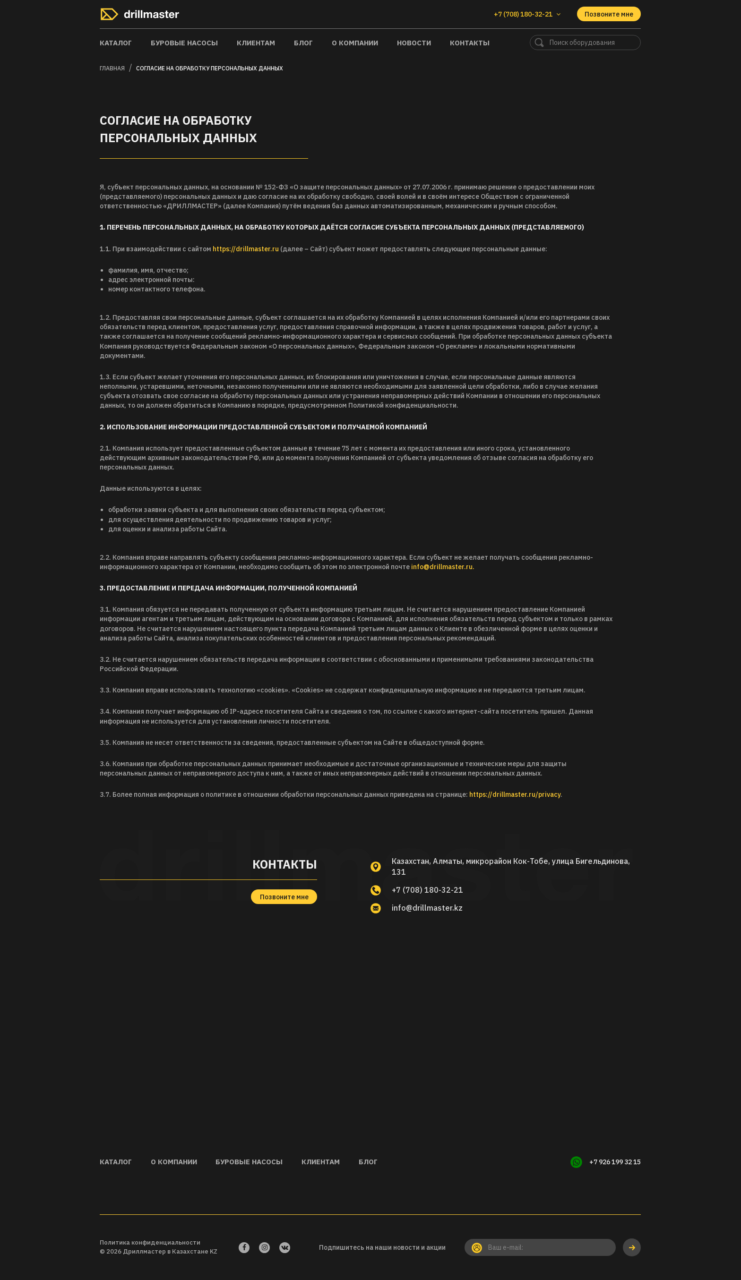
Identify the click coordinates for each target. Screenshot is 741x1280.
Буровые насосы (184, 42)
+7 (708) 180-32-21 (427, 890)
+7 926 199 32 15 (615, 1162)
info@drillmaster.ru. (442, 567)
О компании (355, 42)
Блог (303, 42)
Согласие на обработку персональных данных (209, 68)
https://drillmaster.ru (246, 249)
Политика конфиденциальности (150, 1242)
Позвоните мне (609, 14)
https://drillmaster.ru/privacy (514, 794)
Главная (112, 68)
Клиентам (256, 42)
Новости (414, 42)
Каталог (116, 42)
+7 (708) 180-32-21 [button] (527, 14)
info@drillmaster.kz (427, 908)
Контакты (470, 42)
